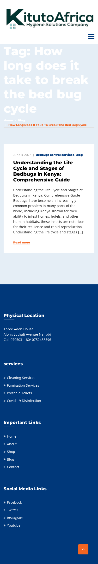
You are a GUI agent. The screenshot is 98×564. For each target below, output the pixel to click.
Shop (11, 451)
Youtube (13, 525)
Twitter (12, 510)
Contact (13, 467)
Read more (21, 242)
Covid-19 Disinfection (24, 400)
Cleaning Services (21, 377)
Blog (21, 120)
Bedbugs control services (55, 155)
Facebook (14, 502)
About (12, 444)
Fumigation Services (23, 385)
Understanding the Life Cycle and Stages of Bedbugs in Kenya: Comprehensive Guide (43, 171)
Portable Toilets (19, 393)
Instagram (15, 517)
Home (8, 120)
